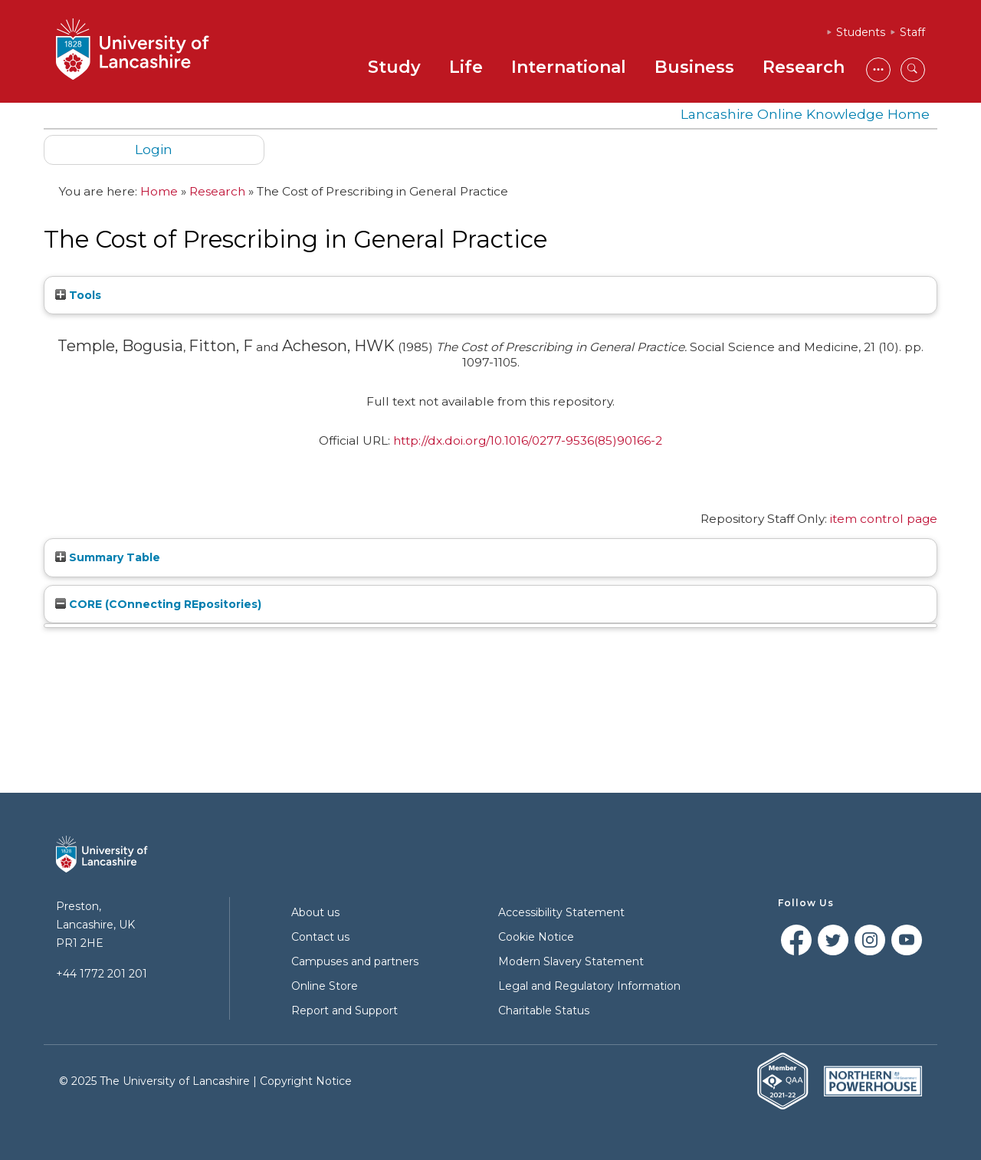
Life (466, 67)
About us (315, 912)
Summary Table (107, 557)
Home (159, 191)
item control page (883, 518)
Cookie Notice (536, 937)
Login (153, 149)
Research (804, 67)
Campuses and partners (354, 961)
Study (394, 67)
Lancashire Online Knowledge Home (805, 114)
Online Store (324, 986)
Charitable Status (543, 1010)
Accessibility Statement (561, 912)
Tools (78, 295)
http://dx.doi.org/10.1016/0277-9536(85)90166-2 (527, 440)
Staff (912, 32)
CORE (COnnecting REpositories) (158, 604)
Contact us (320, 937)
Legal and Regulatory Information (589, 986)
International (568, 67)
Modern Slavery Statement (571, 961)
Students (860, 32)
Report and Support (344, 1010)
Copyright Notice (306, 1081)
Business (694, 67)
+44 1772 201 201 (101, 974)
